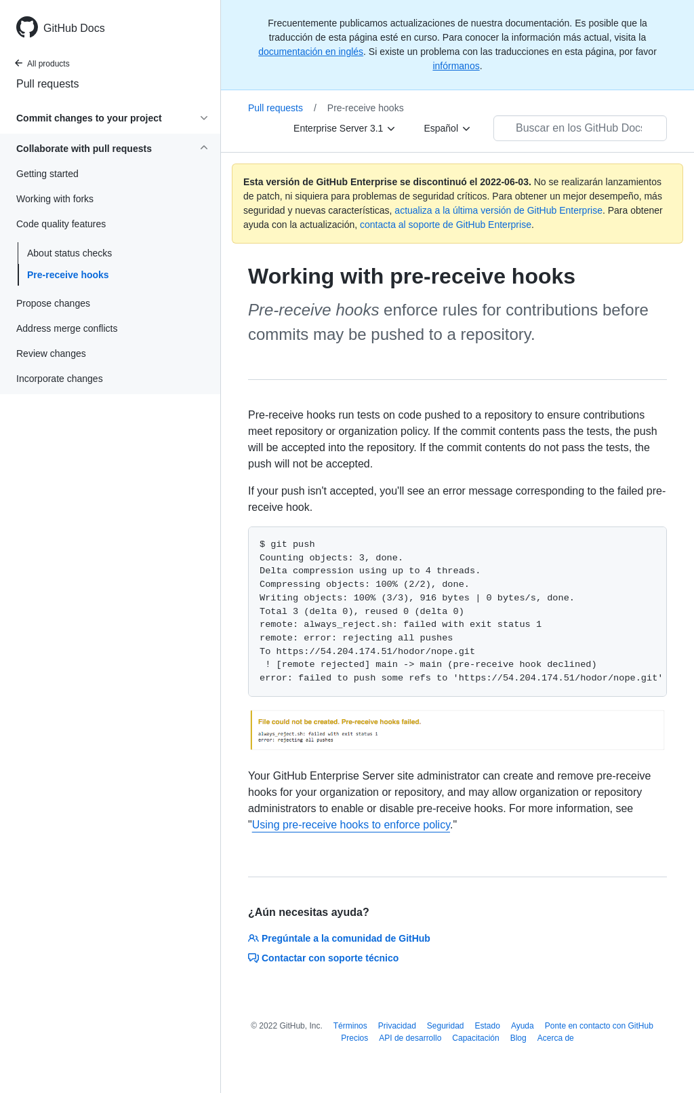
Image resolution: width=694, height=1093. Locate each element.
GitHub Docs (74, 28)
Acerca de (555, 1038)
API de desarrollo (410, 1038)
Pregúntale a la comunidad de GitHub (339, 938)
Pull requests (47, 84)
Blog (518, 1038)
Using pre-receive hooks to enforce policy (351, 824)
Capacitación (475, 1038)
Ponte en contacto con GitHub (599, 1026)
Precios (354, 1038)
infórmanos (455, 65)
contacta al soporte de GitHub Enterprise (445, 224)
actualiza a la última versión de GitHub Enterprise (498, 210)
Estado (487, 1026)
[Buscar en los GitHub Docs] (580, 128)
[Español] (448, 128)
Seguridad (445, 1026)
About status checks (69, 253)
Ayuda (522, 1026)
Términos (350, 1026)
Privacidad (397, 1026)
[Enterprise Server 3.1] (345, 128)
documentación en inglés (310, 51)
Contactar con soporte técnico (323, 958)
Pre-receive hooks (68, 274)
